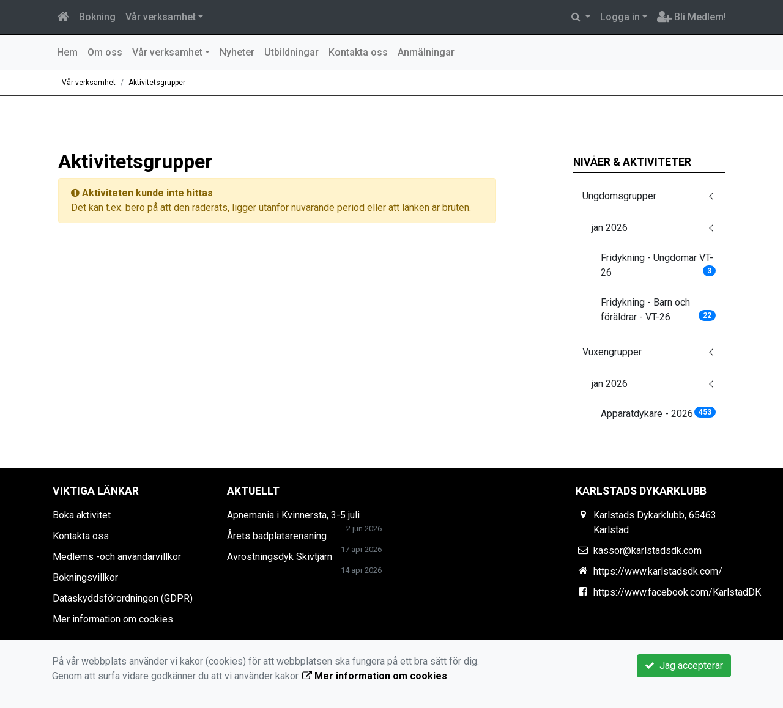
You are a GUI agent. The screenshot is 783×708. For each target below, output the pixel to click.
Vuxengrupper (612, 352)
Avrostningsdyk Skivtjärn (279, 556)
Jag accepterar (684, 665)
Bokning (97, 17)
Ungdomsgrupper (619, 196)
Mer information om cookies (113, 619)
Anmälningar (426, 52)
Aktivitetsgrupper (156, 82)
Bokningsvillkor (85, 577)
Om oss (104, 52)
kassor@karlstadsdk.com (647, 550)
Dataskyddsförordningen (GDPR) (123, 598)
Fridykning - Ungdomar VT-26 (658, 265)
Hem (67, 52)
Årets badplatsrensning (277, 536)
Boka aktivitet (82, 515)
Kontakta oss (358, 52)
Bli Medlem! (691, 17)
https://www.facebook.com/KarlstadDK (677, 592)
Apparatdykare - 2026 (658, 413)
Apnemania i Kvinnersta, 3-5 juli (293, 515)
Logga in (620, 17)
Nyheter (237, 52)
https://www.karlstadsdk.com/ (657, 571)
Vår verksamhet (160, 17)
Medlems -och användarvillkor (117, 556)
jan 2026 (610, 228)
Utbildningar (291, 52)
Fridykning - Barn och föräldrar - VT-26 (658, 310)
